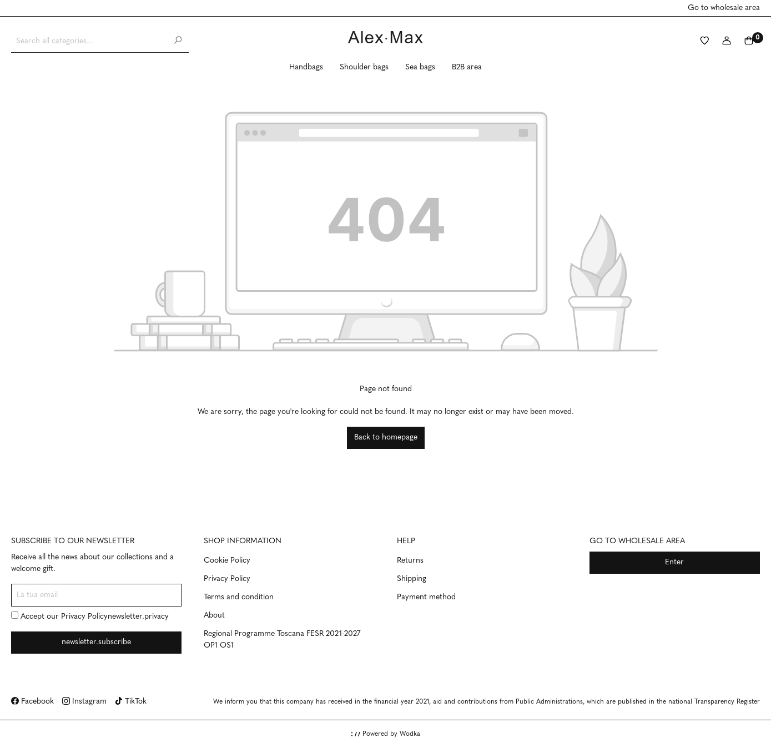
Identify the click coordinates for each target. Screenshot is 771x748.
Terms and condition (239, 597)
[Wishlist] (704, 41)
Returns (410, 561)
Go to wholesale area (724, 8)
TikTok (131, 702)
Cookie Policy (227, 561)
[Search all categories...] (89, 41)
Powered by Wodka (385, 734)
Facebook (32, 702)
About (214, 615)
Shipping (411, 579)
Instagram (84, 702)
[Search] (178, 41)
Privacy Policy (84, 617)
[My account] (726, 41)
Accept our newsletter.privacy (90, 616)
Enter (674, 562)
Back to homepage (385, 437)
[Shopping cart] (749, 41)
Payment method (426, 597)
